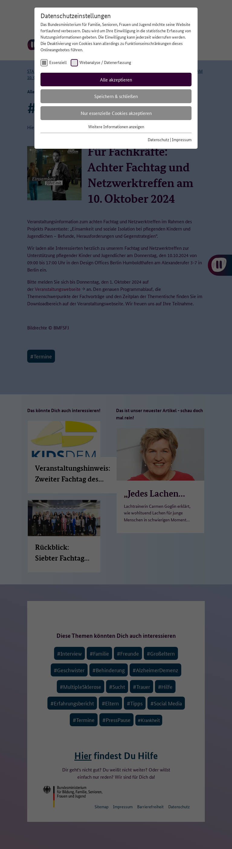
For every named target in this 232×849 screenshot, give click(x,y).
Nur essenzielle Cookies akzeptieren (116, 113)
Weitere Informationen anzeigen (116, 126)
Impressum (182, 139)
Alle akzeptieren (116, 79)
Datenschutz (158, 139)
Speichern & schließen (116, 96)
